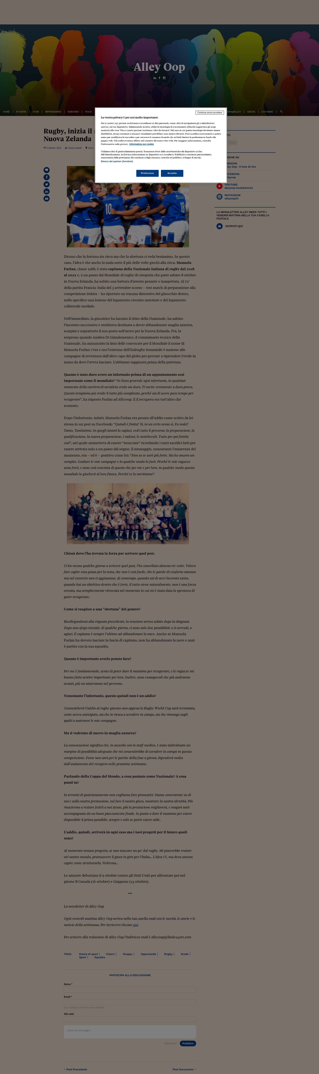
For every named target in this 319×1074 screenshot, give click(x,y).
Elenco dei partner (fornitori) (117, 161)
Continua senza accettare (209, 112)
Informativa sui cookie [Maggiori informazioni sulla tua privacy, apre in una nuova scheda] (141, 144)
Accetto (172, 173)
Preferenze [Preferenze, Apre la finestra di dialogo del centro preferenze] (147, 173)
